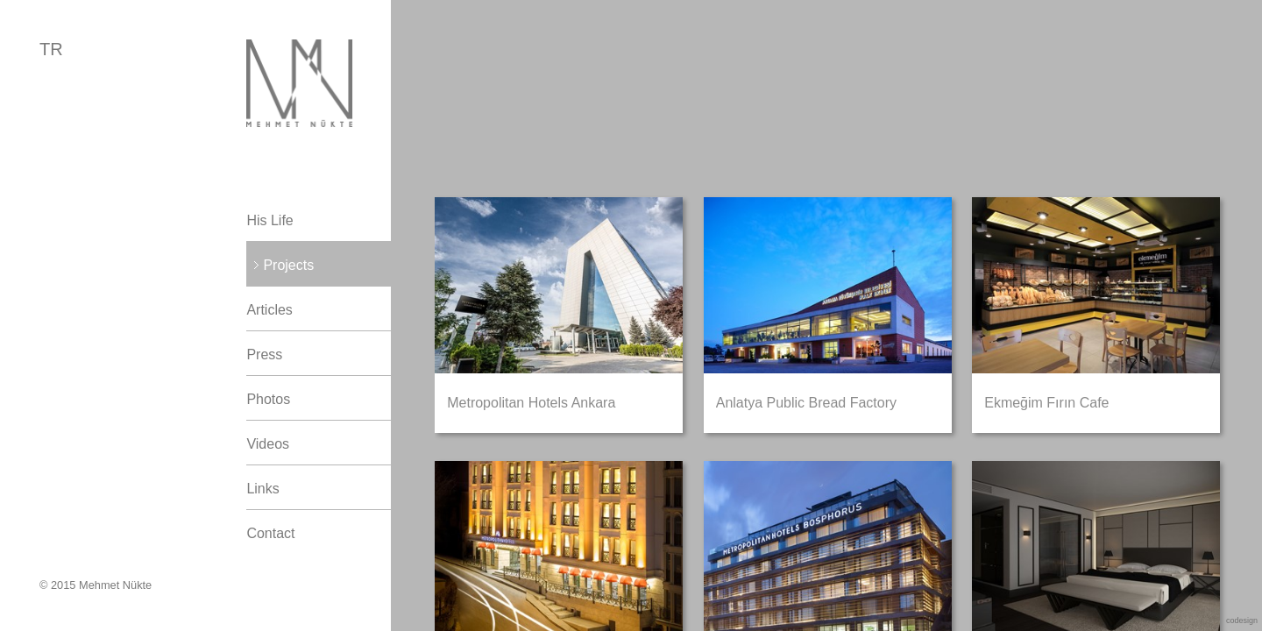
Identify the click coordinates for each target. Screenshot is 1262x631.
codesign (1242, 620)
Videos (267, 443)
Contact (270, 533)
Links (262, 488)
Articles (269, 309)
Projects (288, 265)
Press (264, 354)
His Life (269, 220)
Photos (268, 399)
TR (51, 49)
